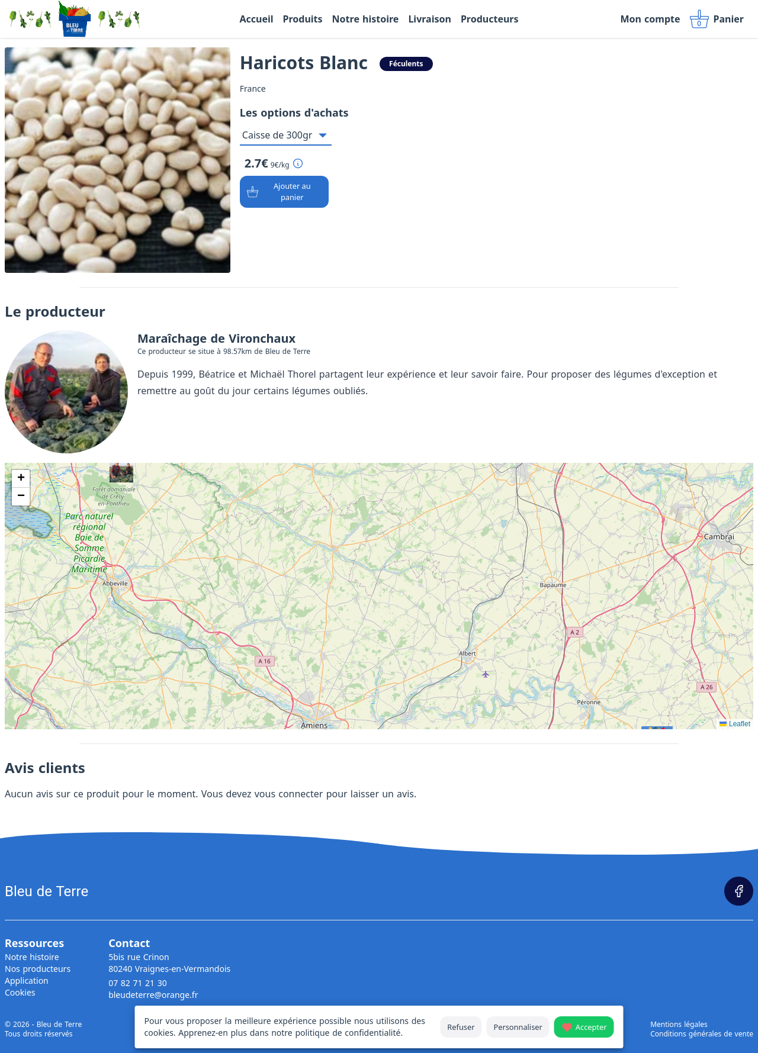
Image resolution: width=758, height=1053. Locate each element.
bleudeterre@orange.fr (153, 994)
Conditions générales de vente (701, 1034)
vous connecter (289, 793)
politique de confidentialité (347, 1032)
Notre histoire (32, 956)
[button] (21, 479)
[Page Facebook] (738, 891)
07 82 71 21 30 (137, 982)
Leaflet (735, 724)
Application (27, 980)
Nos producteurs (37, 968)
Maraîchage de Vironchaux (216, 338)
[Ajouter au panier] (284, 192)
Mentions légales (679, 1024)
